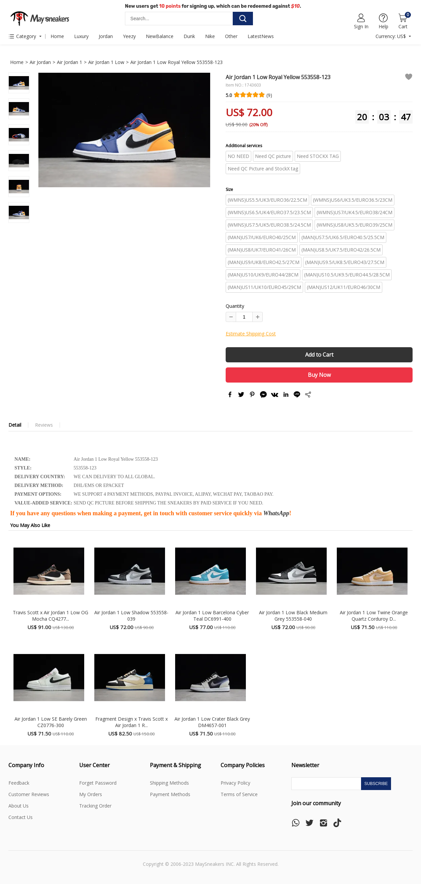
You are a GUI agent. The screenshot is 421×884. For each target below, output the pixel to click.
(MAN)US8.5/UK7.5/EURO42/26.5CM (341, 250)
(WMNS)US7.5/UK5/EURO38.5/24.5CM (269, 225)
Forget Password (98, 783)
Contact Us (20, 817)
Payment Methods (170, 794)
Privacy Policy (235, 783)
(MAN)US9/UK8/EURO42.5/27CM (263, 262)
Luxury (81, 36)
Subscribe (376, 783)
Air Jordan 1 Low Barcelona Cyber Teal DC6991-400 (212, 615)
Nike (210, 36)
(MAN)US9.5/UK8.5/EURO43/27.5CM (344, 262)
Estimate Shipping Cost (251, 333)
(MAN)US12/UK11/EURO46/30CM (343, 287)
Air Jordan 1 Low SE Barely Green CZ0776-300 (50, 722)
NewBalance (159, 36)
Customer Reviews (28, 794)
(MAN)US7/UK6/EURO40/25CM (262, 237)
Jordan (106, 36)
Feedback (18, 783)
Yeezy (129, 36)
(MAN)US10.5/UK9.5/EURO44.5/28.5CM (347, 274)
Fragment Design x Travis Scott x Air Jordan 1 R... (131, 722)
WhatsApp (276, 513)
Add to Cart (319, 354)
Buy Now (319, 375)
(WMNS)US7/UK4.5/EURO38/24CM (354, 212)
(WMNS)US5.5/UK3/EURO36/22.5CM (267, 200)
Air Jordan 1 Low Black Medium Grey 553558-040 (293, 615)
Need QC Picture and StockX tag (263, 168)
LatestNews (261, 36)
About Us (18, 806)
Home (57, 36)
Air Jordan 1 (69, 62)
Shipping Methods (169, 783)
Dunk (189, 36)
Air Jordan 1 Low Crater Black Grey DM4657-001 (212, 722)
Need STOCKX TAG (318, 156)
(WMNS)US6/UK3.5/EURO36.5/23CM (352, 200)
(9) (269, 95)
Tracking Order (95, 806)
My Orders (90, 794)
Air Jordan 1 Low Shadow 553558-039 (131, 615)
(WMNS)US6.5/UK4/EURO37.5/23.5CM (269, 212)
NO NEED (238, 156)
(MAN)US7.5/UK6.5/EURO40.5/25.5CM (342, 237)
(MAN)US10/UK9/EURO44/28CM (263, 274)
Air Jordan (40, 62)
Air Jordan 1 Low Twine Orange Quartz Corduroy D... (374, 615)
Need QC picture (273, 156)
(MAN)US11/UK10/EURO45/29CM (264, 287)
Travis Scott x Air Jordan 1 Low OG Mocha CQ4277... (50, 615)
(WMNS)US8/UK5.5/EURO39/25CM (354, 225)
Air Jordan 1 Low (106, 62)
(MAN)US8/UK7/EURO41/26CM (262, 250)
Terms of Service (239, 794)
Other (231, 36)
